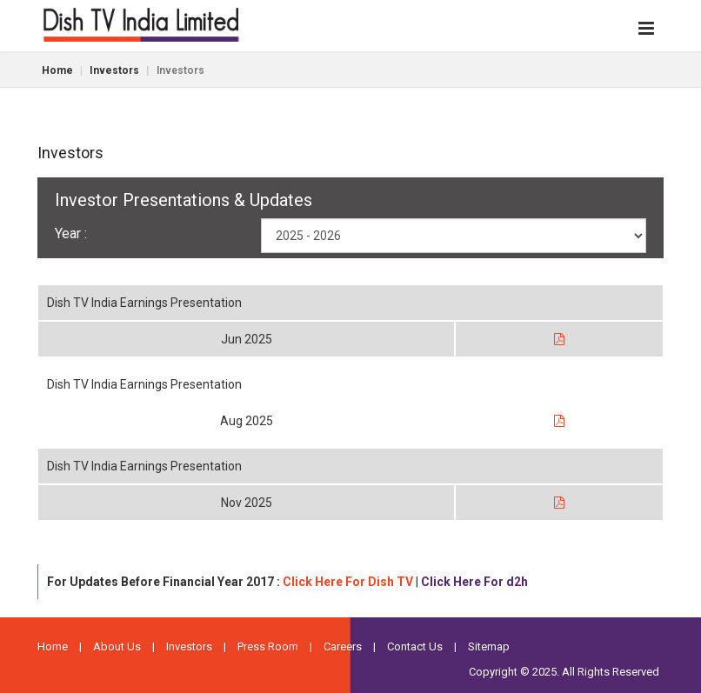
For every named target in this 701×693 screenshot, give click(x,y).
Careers (343, 646)
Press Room (267, 646)
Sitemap (489, 646)
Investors (114, 70)
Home (57, 70)
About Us (117, 646)
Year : (71, 233)
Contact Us (415, 646)
